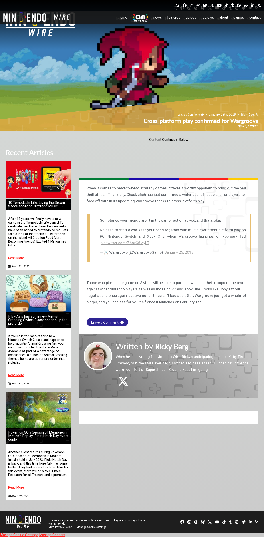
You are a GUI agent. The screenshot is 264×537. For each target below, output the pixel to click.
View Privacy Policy (60, 527)
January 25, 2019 (179, 252)
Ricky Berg (247, 114)
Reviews (208, 17)
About (223, 17)
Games (238, 17)
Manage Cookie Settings (92, 527)
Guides (191, 17)
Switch (253, 126)
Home (123, 17)
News (157, 17)
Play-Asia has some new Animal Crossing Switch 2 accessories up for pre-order (37, 320)
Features (173, 17)
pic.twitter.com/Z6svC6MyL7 (125, 243)
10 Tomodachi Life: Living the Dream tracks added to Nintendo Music (36, 204)
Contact (255, 17)
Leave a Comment (188, 114)
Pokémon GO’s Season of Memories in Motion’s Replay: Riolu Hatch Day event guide (38, 436)
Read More (16, 258)
